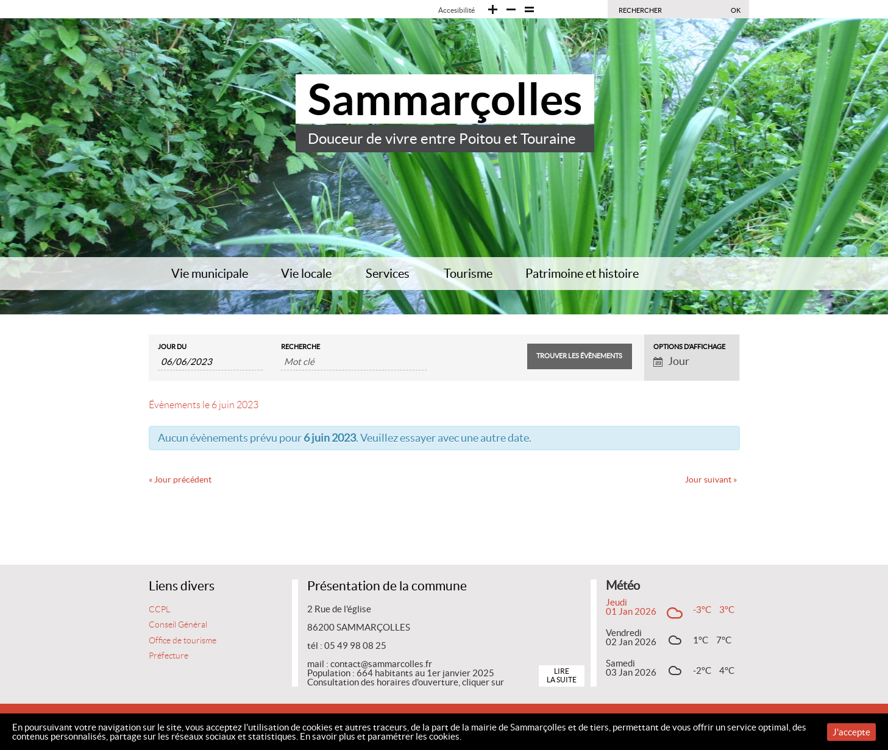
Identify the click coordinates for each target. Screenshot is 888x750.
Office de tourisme (182, 640)
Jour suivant (711, 479)
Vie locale (306, 273)
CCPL (159, 609)
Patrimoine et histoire (582, 273)
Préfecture (168, 655)
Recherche (300, 347)
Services (388, 273)
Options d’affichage (689, 347)
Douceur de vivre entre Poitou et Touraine (442, 138)
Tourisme (468, 273)
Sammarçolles (445, 99)
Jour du (172, 347)
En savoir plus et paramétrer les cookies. (380, 736)
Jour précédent (180, 479)
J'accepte (851, 732)
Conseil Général (178, 624)
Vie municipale (209, 273)
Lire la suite (562, 675)
